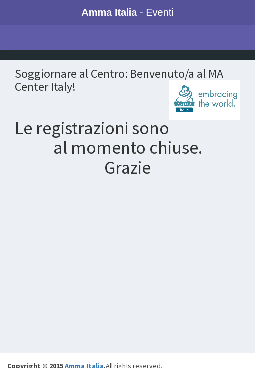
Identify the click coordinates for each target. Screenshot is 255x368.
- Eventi (127, 12)
